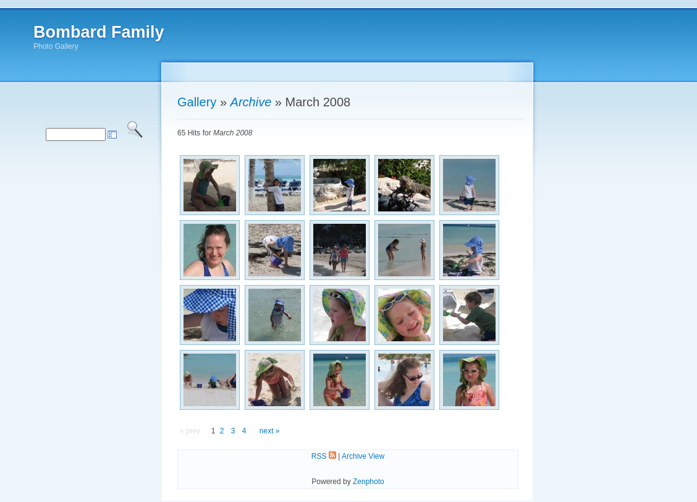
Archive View (363, 456)
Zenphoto (368, 481)
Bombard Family (98, 32)
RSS (323, 456)
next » (270, 431)
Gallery (196, 102)
